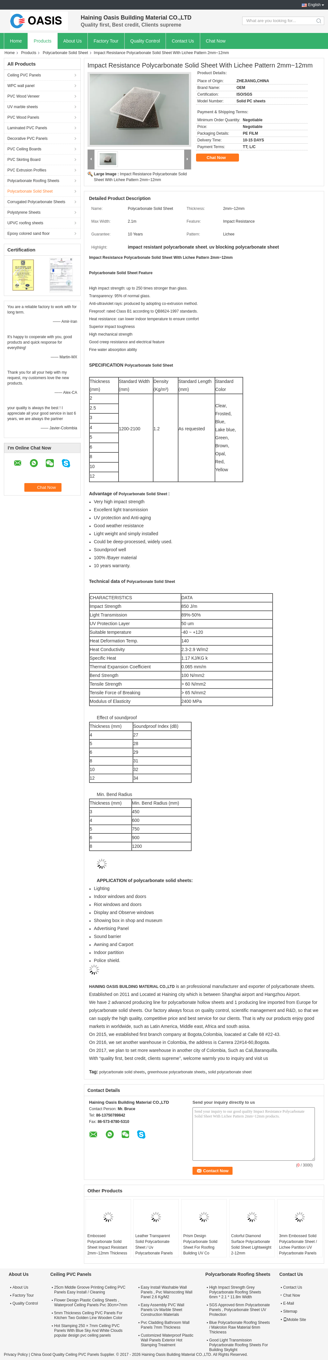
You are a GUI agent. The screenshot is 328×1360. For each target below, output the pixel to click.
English (314, 5)
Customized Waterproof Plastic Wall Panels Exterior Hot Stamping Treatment (167, 1340)
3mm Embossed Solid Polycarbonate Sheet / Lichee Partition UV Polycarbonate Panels (298, 1244)
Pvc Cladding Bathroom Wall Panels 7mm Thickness (165, 1325)
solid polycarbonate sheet (229, 1072)
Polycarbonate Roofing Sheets (33, 181)
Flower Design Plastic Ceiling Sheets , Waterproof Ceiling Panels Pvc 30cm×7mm (90, 1302)
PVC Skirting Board (23, 159)
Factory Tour (106, 41)
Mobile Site (294, 1319)
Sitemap (290, 1311)
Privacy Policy (16, 1354)
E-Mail (288, 1303)
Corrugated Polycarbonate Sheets (36, 202)
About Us (72, 41)
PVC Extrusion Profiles (26, 170)
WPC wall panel (21, 86)
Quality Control (145, 41)
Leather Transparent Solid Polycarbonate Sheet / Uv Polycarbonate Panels (154, 1244)
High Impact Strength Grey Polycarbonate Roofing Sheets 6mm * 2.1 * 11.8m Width (235, 1292)
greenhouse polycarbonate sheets (176, 1072)
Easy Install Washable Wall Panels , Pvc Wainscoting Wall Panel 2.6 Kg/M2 (166, 1292)
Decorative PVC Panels (27, 138)
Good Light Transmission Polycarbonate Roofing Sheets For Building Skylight (238, 1345)
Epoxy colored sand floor (28, 233)
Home (16, 41)
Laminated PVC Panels (27, 128)
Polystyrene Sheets (23, 212)
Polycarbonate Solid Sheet (65, 53)
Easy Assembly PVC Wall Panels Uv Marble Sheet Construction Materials (162, 1310)
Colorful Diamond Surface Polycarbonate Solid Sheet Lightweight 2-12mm (251, 1244)
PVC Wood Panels (23, 117)
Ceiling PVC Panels (24, 75)
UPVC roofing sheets (25, 223)
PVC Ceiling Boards (24, 149)
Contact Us (183, 41)
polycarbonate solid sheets (122, 1072)
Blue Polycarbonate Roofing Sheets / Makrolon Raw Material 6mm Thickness (239, 1327)
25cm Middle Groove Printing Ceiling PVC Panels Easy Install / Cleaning (90, 1289)
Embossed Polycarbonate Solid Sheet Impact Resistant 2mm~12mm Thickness (107, 1244)
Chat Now (216, 41)
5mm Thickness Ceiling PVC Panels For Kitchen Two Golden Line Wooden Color (88, 1315)
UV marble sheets (22, 107)
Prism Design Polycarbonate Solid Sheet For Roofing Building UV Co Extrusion (200, 1247)
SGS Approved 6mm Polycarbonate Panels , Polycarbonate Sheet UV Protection (239, 1310)
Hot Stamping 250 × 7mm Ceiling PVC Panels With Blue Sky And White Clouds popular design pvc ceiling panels (88, 1331)
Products (42, 41)
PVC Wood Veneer (23, 96)
